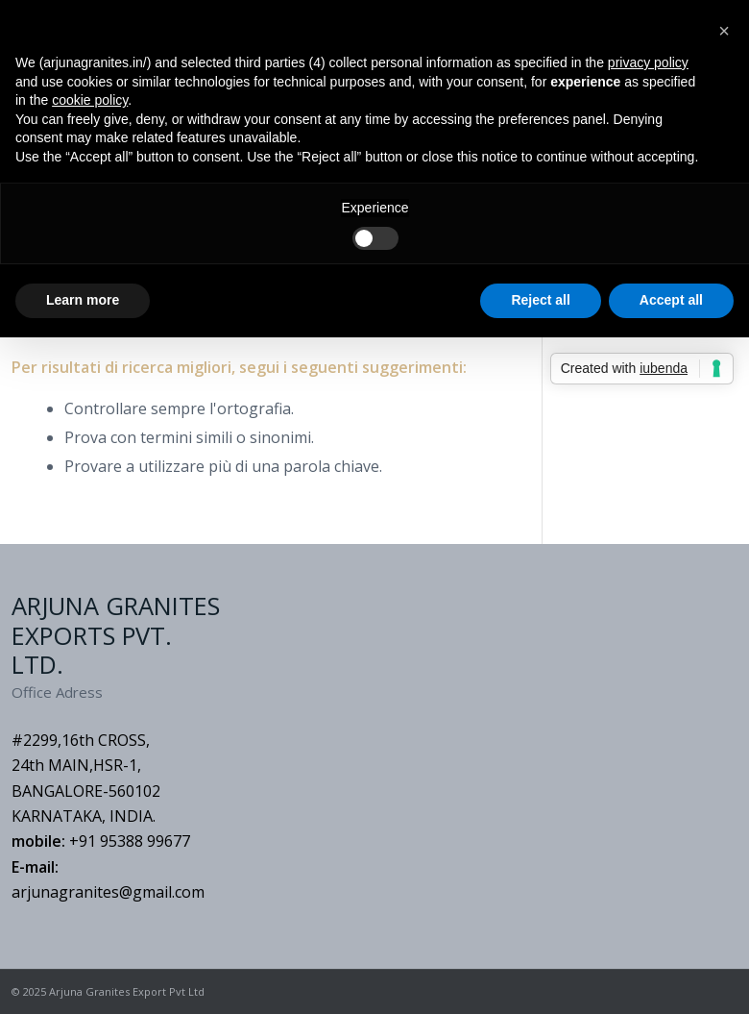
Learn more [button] (82, 300)
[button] (724, 30)
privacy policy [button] (648, 62)
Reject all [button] (540, 300)
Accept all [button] (671, 300)
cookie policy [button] (90, 100)
